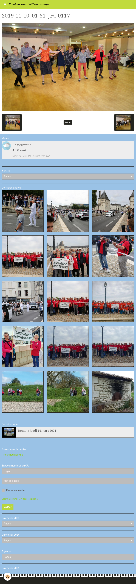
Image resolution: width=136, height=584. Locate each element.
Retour (68, 122)
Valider (8, 507)
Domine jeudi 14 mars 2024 (37, 430)
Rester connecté (13, 490)
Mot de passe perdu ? (28, 499)
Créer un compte (9, 499)
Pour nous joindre (13, 454)
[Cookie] (8, 577)
